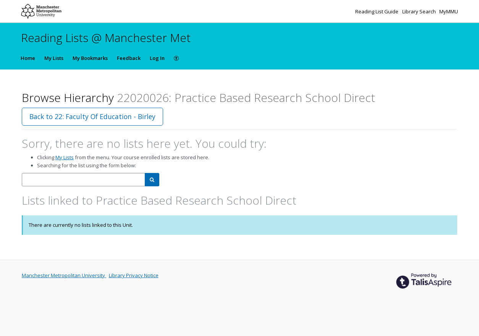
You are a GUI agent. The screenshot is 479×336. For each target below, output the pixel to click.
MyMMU (448, 11)
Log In (157, 58)
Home (28, 58)
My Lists (53, 58)
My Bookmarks (90, 58)
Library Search (419, 11)
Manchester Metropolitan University (64, 275)
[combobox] (83, 179)
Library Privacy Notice (134, 275)
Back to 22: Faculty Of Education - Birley (92, 116)
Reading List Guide (377, 11)
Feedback (129, 58)
